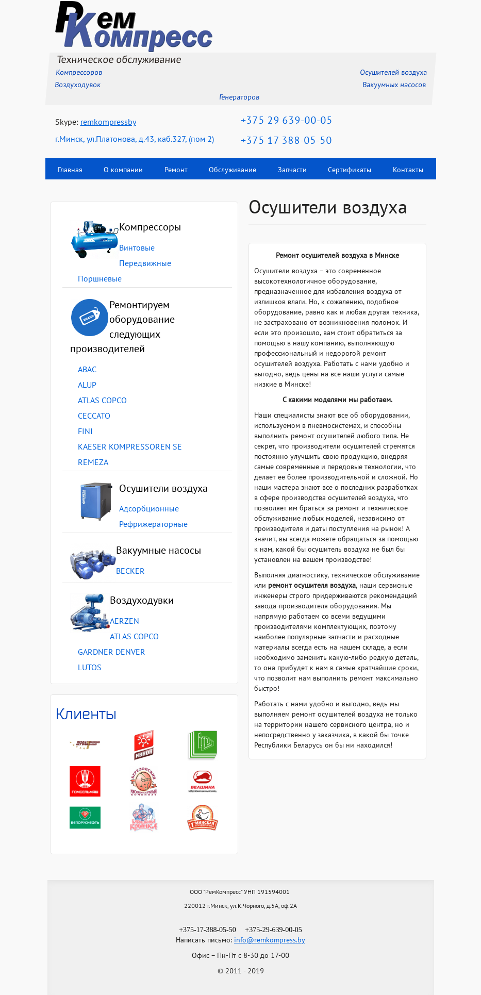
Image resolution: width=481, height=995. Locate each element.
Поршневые (100, 279)
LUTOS (90, 668)
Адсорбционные (149, 509)
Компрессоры (150, 228)
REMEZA (93, 463)
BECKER (130, 571)
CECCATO (94, 416)
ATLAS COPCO (102, 401)
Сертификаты (349, 170)
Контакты (407, 170)
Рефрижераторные (153, 524)
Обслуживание (232, 170)
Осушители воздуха (163, 489)
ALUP (87, 385)
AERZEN (124, 621)
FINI (85, 432)
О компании (123, 170)
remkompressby (108, 122)
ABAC (87, 370)
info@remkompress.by (269, 940)
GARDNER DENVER (111, 652)
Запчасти (292, 170)
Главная (70, 170)
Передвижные (145, 264)
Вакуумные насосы (158, 551)
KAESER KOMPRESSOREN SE (130, 447)
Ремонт (176, 170)
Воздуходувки (142, 601)
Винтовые (137, 248)
